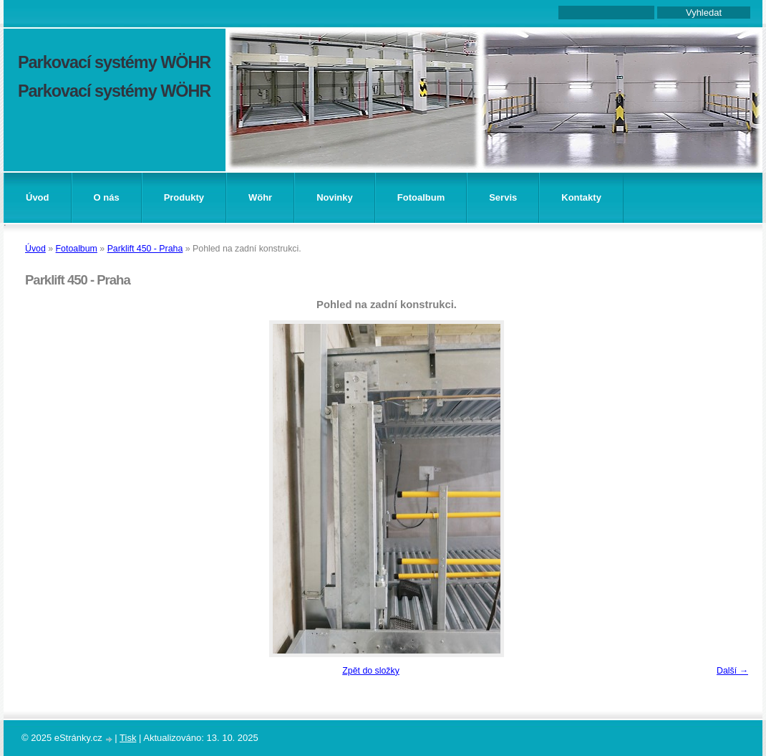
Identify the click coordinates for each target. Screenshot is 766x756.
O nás (107, 197)
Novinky (334, 197)
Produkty (184, 197)
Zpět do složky (370, 671)
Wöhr (260, 197)
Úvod (37, 197)
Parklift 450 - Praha (145, 249)
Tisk (128, 737)
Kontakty (581, 197)
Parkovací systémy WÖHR (114, 62)
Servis (503, 197)
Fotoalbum (421, 197)
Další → (732, 671)
